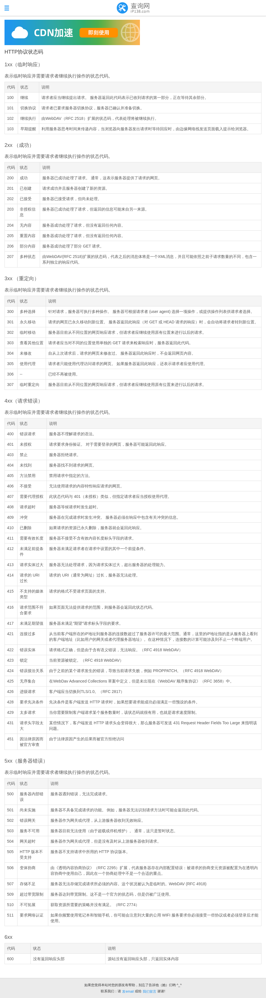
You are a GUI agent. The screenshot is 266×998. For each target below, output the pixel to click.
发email (128, 991)
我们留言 (149, 991)
